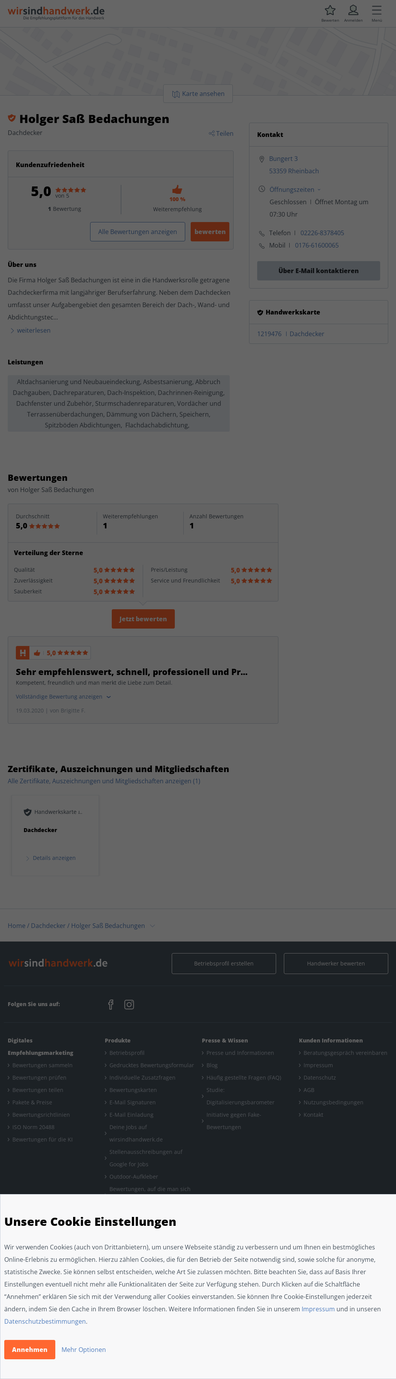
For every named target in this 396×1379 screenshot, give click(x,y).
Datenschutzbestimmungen (45, 1321)
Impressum (318, 1309)
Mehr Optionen (83, 1349)
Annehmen (30, 1349)
